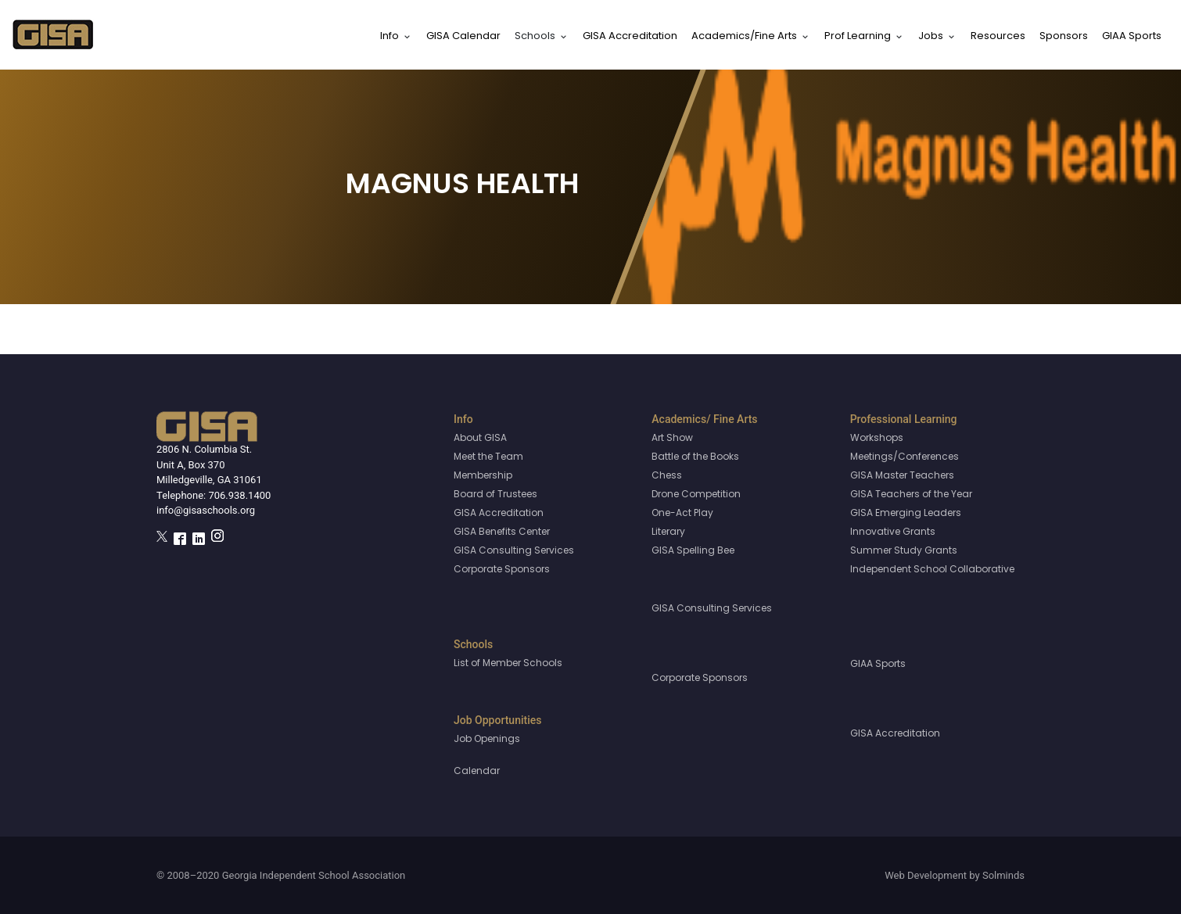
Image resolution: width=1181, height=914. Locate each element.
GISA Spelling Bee (693, 550)
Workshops (876, 437)
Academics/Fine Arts (744, 35)
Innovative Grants (892, 531)
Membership (483, 475)
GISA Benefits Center (502, 531)
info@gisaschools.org (205, 510)
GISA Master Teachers (902, 475)
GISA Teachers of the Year (911, 493)
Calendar (477, 770)
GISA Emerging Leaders (905, 512)
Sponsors (1063, 35)
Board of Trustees (495, 493)
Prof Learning (857, 35)
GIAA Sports (1131, 35)
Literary (668, 531)
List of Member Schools (508, 662)
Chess (667, 475)
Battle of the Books (695, 456)
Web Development (926, 875)
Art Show (672, 437)
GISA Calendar (463, 35)
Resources (998, 35)
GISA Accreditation (630, 35)
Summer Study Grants (903, 550)
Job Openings (487, 738)
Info (389, 35)
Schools (535, 35)
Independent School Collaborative (932, 568)
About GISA (480, 437)
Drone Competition (696, 493)
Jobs (930, 35)
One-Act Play (682, 512)
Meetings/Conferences (904, 456)
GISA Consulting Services (514, 550)
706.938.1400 (239, 495)
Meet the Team (488, 456)
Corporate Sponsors (502, 568)
